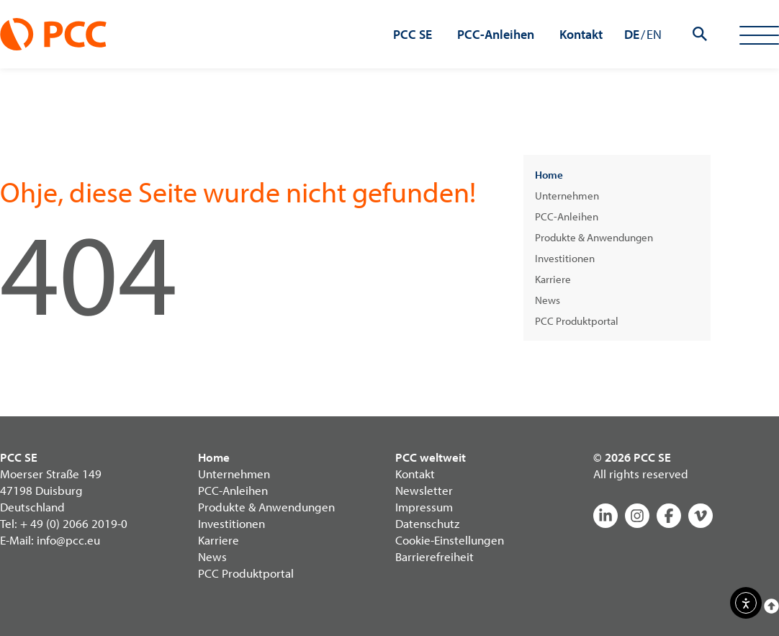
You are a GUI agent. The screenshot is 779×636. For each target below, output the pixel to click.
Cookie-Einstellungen (449, 539)
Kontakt (415, 473)
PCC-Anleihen (566, 216)
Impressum (424, 506)
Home (549, 175)
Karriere (553, 279)
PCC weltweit (430, 457)
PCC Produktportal (576, 321)
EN (654, 34)
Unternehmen (567, 195)
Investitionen (565, 258)
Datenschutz (427, 523)
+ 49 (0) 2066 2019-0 (73, 523)
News (547, 300)
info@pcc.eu (68, 539)
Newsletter (424, 490)
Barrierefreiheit (434, 556)
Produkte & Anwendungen (594, 237)
